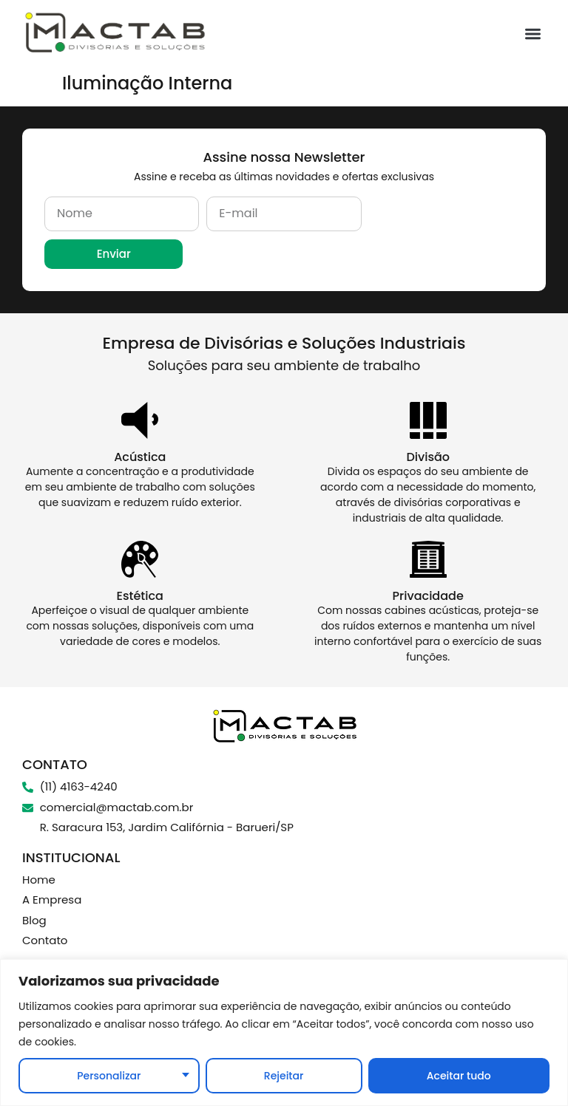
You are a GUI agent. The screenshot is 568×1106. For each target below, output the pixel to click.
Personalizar (109, 1075)
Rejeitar (284, 1075)
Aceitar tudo (459, 1075)
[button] (534, 34)
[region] (284, 1032)
